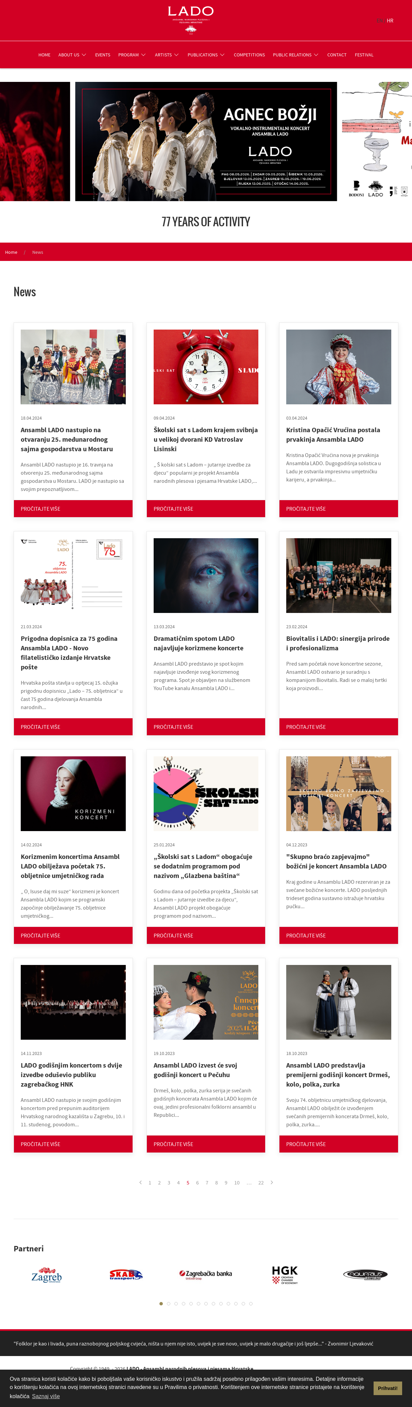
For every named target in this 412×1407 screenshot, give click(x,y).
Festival (364, 55)
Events (102, 55)
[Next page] (271, 1182)
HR (390, 20)
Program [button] (132, 54)
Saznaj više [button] (46, 1396)
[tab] (161, 1303)
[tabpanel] (40, 1274)
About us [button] (72, 54)
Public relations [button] (296, 54)
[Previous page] (140, 1182)
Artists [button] (167, 54)
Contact (337, 55)
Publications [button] (207, 54)
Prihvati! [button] (388, 1388)
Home (44, 55)
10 (237, 1182)
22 (261, 1182)
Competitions (249, 55)
